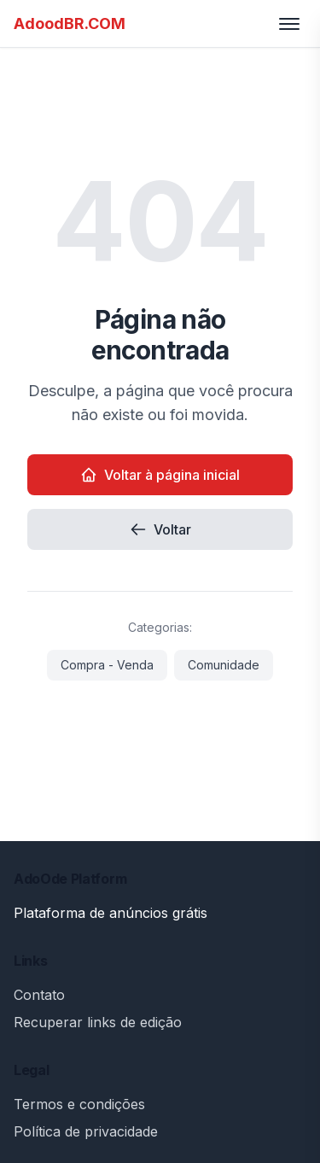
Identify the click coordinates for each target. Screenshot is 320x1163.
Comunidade (223, 664)
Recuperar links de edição (98, 1022)
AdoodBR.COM (69, 23)
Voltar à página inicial (160, 474)
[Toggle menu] (289, 24)
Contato (39, 994)
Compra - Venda (107, 664)
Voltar (160, 529)
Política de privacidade (86, 1131)
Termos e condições (79, 1104)
